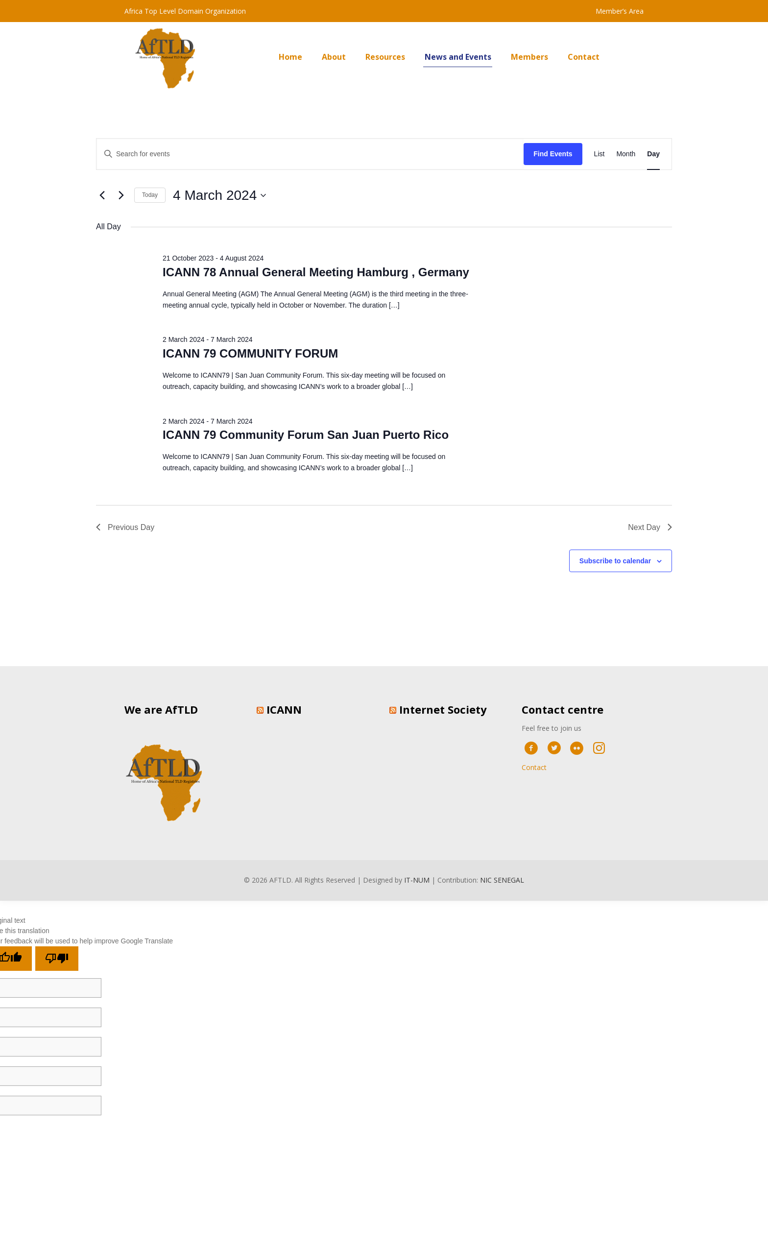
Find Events (552, 154)
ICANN (284, 709)
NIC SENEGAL (502, 880)
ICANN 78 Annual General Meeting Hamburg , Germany (316, 272)
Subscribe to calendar (615, 561)
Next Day (650, 527)
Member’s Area (620, 11)
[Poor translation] (56, 958)
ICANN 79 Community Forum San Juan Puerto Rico (306, 434)
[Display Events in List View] (599, 154)
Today (150, 195)
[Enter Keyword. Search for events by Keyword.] (310, 154)
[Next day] (121, 195)
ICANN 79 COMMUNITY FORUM (250, 353)
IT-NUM (417, 880)
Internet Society (443, 709)
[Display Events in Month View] (625, 154)
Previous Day (125, 527)
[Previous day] (102, 195)
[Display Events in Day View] (653, 154)
